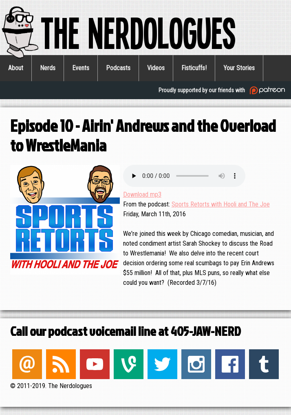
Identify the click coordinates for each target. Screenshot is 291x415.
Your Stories (239, 68)
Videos (156, 68)
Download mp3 (142, 194)
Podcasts (118, 68)
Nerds (47, 68)
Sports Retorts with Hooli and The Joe (221, 204)
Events (80, 68)
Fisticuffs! (194, 68)
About (15, 68)
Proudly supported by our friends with (223, 90)
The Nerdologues (118, 32)
